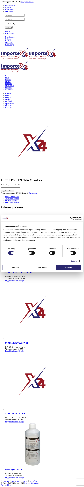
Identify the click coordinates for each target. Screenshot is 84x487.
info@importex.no (27, 2)
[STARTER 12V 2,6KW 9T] (44, 311)
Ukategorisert (33, 193)
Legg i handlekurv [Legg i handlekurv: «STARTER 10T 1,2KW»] (11, 422)
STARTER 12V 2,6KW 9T (16, 343)
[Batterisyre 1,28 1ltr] (44, 444)
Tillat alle (68, 267)
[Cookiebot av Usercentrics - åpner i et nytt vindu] (71, 218)
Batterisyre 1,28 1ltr (14, 469)
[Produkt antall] (10, 188)
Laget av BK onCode (31, 483)
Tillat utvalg (41, 267)
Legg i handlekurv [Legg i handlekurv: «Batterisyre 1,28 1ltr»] (11, 477)
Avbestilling (33, 481)
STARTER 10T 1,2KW (15, 413)
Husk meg (10, 23)
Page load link (6, 485)
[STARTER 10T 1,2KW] (44, 381)
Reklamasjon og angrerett (19, 481)
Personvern (5, 481)
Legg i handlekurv (7, 191)
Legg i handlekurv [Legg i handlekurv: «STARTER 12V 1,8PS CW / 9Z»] (11, 280)
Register (8, 31)
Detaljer (74, 261)
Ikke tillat (15, 267)
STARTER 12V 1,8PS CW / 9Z (18, 272)
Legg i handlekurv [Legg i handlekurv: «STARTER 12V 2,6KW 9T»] (11, 351)
